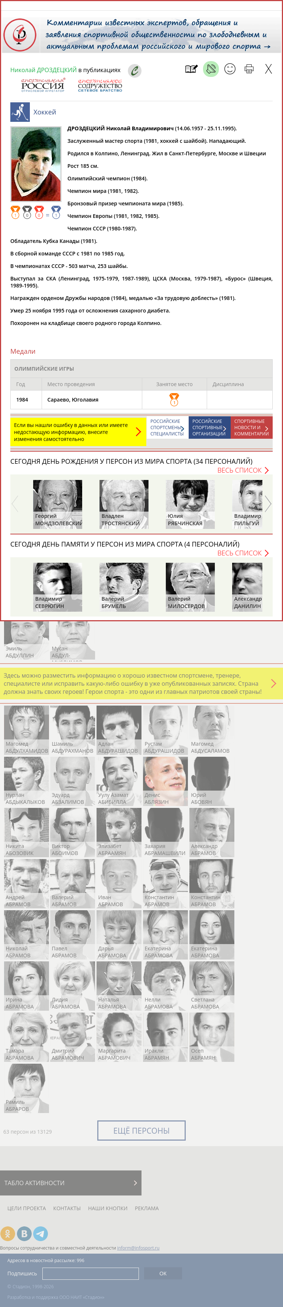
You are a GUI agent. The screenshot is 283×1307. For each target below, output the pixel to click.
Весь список (239, 473)
